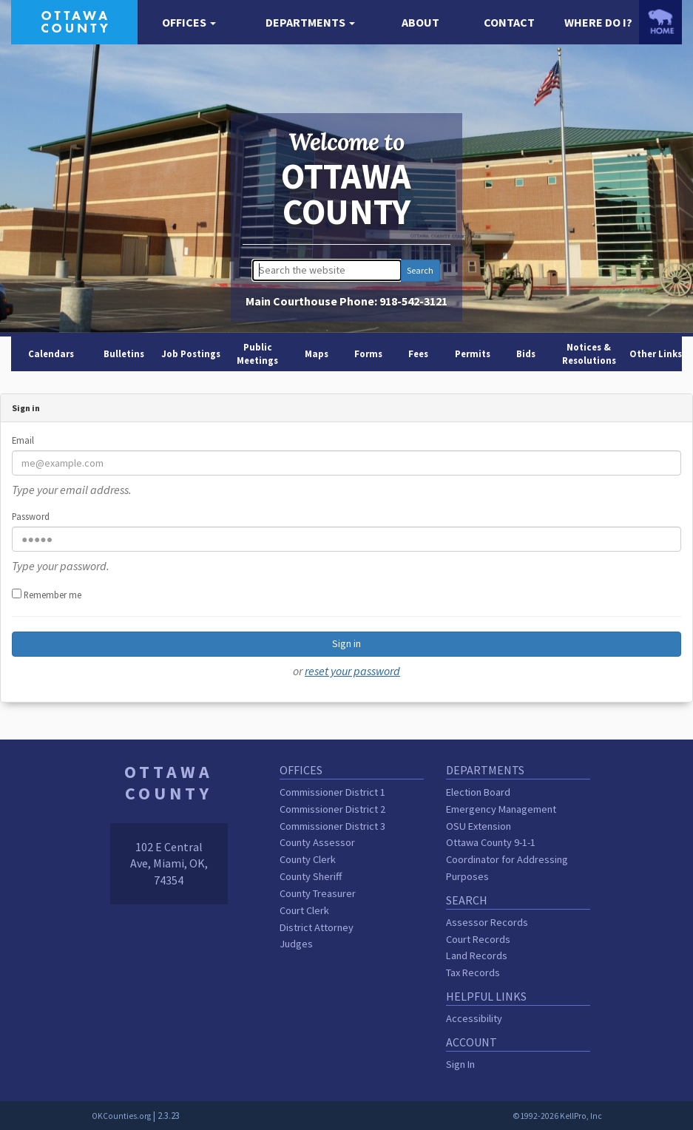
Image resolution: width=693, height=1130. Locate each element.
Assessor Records (487, 922)
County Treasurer (318, 893)
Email (23, 440)
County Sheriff (311, 876)
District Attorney (317, 927)
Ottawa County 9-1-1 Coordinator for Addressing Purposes (507, 859)
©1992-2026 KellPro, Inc (557, 1116)
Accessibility (474, 1018)
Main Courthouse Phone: (346, 301)
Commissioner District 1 (332, 792)
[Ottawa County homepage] (74, 20)
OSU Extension (478, 826)
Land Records (476, 955)
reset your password (352, 670)
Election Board (478, 792)
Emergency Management (501, 809)
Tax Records (473, 972)
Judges (296, 943)
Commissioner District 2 (332, 809)
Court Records (478, 939)
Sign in (346, 643)
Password (31, 516)
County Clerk (308, 859)
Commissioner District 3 (332, 826)
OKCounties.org (121, 1116)
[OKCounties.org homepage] (660, 21)
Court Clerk (304, 910)
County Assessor (317, 842)
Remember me (46, 594)
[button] (189, 22)
